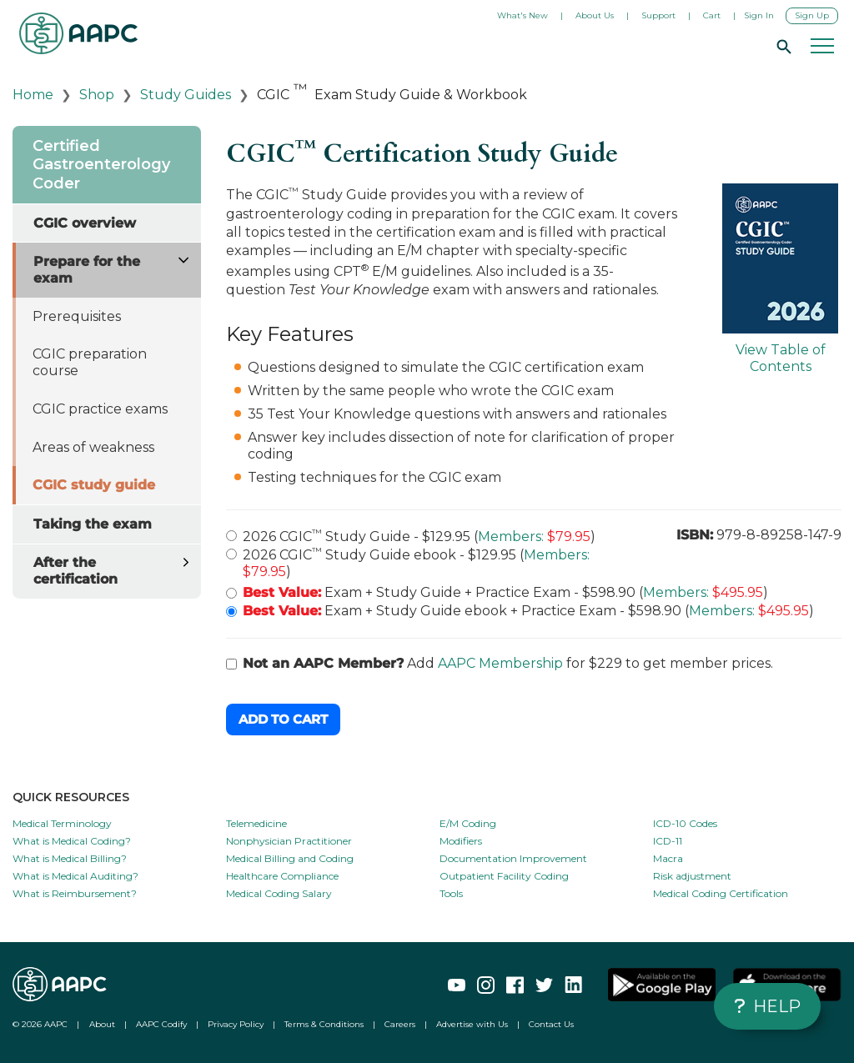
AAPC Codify (161, 1024)
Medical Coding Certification (720, 893)
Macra (668, 858)
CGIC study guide (94, 485)
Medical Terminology (62, 823)
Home (33, 95)
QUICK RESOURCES (71, 797)
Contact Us (551, 1024)
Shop (96, 95)
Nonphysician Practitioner (289, 841)
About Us (594, 15)
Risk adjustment (692, 876)
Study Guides (185, 95)
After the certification (75, 570)
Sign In (759, 15)
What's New (522, 15)
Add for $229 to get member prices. (499, 663)
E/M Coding (468, 823)
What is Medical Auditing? (75, 876)
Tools (451, 893)
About (102, 1024)
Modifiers (461, 841)
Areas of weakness (93, 447)
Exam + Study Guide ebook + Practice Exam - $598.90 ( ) (520, 611)
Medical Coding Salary (279, 893)
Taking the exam (92, 524)
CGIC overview (84, 223)
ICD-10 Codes (685, 823)
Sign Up (812, 15)
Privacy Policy (236, 1024)
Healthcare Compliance (282, 876)
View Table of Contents (780, 278)
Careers (399, 1024)
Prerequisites (77, 316)
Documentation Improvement (513, 858)
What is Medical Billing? (70, 858)
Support (658, 15)
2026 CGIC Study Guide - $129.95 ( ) (410, 535)
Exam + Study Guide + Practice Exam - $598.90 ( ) (497, 592)
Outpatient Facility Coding (504, 876)
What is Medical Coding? (72, 841)
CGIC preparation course (90, 362)
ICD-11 (667, 841)
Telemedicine (256, 823)
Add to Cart (283, 719)
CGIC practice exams (100, 409)
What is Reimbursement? (75, 893)
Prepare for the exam (86, 269)
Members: (511, 536)
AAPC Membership (500, 663)
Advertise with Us (472, 1024)
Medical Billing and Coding (290, 858)
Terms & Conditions (324, 1024)
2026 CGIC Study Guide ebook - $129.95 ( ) (408, 562)
